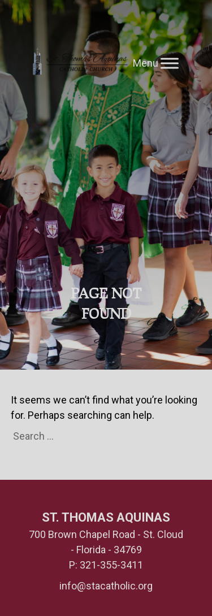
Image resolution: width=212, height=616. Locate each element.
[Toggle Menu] (170, 63)
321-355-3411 (111, 565)
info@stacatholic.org (106, 586)
